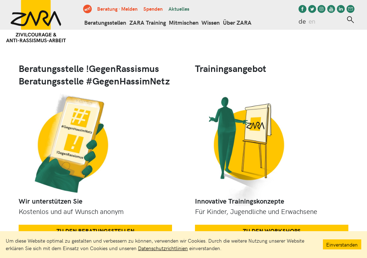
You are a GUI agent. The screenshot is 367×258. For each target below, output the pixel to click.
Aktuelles (178, 8)
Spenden (153, 8)
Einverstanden (342, 244)
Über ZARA (237, 22)
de (302, 21)
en (312, 21)
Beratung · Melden (117, 8)
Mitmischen (184, 22)
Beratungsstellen (105, 22)
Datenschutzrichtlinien (163, 248)
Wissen (210, 22)
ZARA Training (147, 22)
